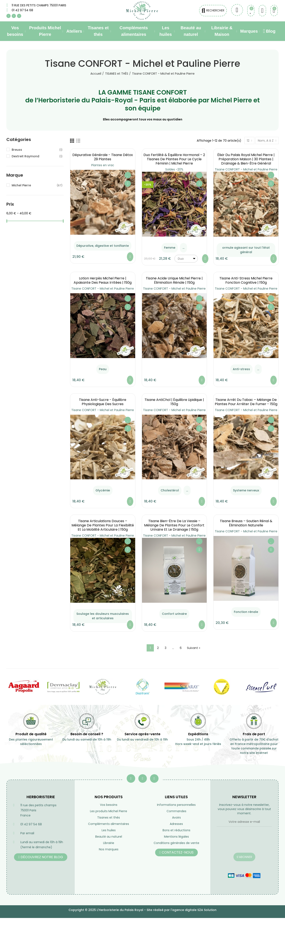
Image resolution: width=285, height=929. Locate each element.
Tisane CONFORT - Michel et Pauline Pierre (246, 169)
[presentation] (244, 842)
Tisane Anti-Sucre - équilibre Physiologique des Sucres (102, 401)
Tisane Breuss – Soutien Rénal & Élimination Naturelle (246, 523)
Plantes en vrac (102, 165)
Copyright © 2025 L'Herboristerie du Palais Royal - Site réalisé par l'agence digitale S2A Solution (142, 910)
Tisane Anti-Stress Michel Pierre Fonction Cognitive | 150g (245, 280)
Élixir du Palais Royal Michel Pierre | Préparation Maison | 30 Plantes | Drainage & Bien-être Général (246, 159)
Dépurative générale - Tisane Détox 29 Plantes (102, 157)
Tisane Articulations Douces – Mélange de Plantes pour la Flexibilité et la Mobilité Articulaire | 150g (103, 525)
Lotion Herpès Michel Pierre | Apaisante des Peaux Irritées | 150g (103, 280)
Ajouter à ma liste (128, 175)
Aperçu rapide (128, 183)
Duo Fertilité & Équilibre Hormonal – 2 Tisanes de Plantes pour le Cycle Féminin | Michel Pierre (174, 159)
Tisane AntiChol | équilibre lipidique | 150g (174, 401)
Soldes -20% (174, 169)
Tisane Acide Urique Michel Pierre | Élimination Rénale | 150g (174, 280)
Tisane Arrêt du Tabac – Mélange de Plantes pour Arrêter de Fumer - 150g (246, 401)
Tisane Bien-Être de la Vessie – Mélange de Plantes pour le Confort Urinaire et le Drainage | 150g (174, 525)
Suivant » (193, 648)
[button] (40, 857)
